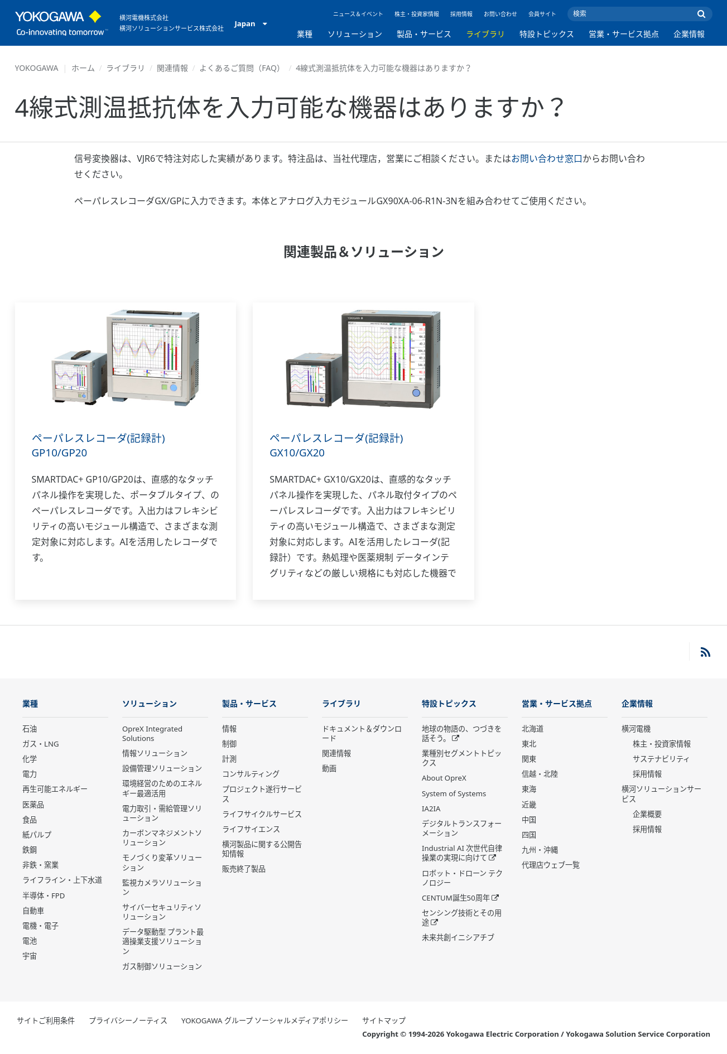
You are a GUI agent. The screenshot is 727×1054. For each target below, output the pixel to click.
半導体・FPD (43, 896)
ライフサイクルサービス (262, 815)
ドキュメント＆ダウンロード (362, 734)
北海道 (532, 729)
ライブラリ (485, 33)
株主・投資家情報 (416, 14)
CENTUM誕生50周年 (456, 898)
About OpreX (444, 778)
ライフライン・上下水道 (62, 880)
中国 (529, 820)
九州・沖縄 (540, 850)
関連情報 (172, 67)
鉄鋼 (29, 850)
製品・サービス (424, 33)
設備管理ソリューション (162, 769)
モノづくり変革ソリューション (162, 863)
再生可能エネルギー (55, 790)
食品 (29, 820)
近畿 (529, 805)
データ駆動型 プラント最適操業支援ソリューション (163, 941)
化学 (29, 759)
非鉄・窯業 (40, 865)
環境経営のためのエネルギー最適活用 (162, 788)
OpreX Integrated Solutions (152, 734)
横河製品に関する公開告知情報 (262, 849)
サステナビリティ (661, 759)
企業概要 (647, 815)
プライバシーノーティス (128, 1021)
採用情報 (461, 14)
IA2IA (431, 809)
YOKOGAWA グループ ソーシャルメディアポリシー (264, 1021)
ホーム (83, 67)
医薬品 (33, 805)
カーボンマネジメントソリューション (162, 838)
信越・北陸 (540, 774)
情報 (229, 729)
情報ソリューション (154, 754)
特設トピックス (546, 33)
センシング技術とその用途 (462, 918)
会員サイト (542, 14)
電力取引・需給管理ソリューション (162, 814)
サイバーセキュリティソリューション (161, 912)
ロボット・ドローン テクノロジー (462, 878)
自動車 (33, 911)
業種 (304, 33)
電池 (29, 941)
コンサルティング (251, 774)
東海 (529, 790)
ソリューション (355, 33)
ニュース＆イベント (358, 14)
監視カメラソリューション (162, 888)
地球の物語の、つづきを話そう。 (462, 734)
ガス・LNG (40, 744)
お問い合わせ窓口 (546, 158)
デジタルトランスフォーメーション (462, 829)
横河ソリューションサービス (661, 794)
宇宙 (29, 956)
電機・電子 (40, 926)
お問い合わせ (500, 14)
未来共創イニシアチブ (458, 938)
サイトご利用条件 (46, 1021)
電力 (29, 774)
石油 (29, 729)
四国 (529, 835)
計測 (229, 759)
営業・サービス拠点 (624, 33)
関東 (529, 759)
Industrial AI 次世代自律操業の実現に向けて (462, 853)
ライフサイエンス (251, 830)
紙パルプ (36, 835)
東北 (529, 744)
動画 (329, 769)
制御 (229, 744)
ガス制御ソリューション (162, 967)
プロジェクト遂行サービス (262, 794)
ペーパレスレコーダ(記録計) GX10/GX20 (339, 445)
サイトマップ (384, 1021)
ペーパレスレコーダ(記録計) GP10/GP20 (102, 445)
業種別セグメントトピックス (462, 758)
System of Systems (454, 794)
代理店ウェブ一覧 (551, 865)
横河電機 (636, 729)
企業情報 (689, 33)
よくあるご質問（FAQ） (242, 67)
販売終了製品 (244, 869)
